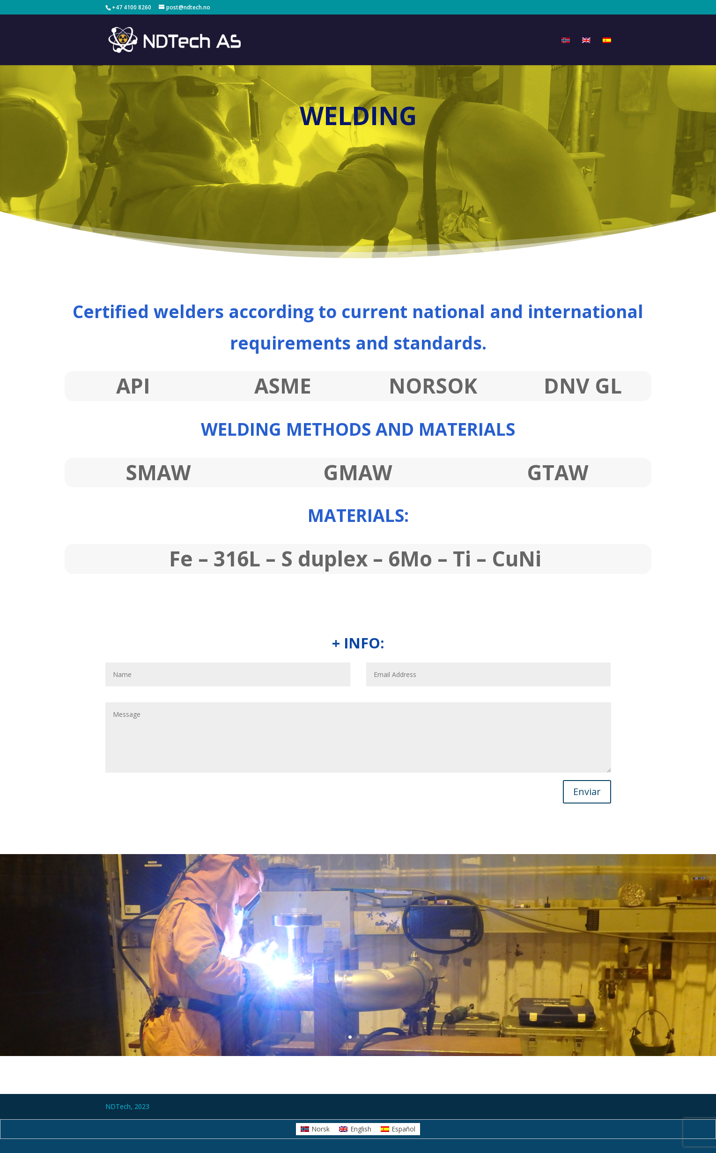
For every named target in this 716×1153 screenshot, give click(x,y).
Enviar (587, 791)
